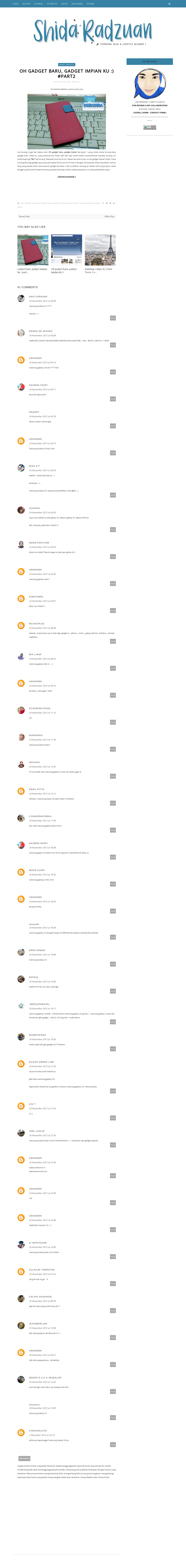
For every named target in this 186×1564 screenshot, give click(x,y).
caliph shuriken (40, 1297)
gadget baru (46, 204)
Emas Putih (36, 790)
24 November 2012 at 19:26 (42, 1040)
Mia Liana (35, 655)
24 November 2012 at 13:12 (42, 794)
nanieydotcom (39, 543)
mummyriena (37, 1036)
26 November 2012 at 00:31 (42, 1355)
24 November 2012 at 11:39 (42, 740)
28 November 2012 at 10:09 (42, 1408)
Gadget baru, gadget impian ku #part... (32, 271)
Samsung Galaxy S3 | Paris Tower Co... (98, 271)
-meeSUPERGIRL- (40, 1005)
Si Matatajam (38, 1243)
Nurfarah (36, 736)
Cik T (32, 1105)
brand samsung (66, 65)
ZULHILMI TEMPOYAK (42, 1270)
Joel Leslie (37, 1132)
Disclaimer (77, 4)
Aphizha (34, 763)
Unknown (35, 359)
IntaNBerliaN (38, 1324)
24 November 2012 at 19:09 (42, 982)
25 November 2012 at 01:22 (42, 1274)
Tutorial (38, 4)
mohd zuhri (37, 871)
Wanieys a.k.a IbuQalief (45, 1378)
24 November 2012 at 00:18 (42, 417)
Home (15, 4)
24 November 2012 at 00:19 (42, 444)
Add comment (24, 1459)
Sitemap (90, 4)
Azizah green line (41, 1063)
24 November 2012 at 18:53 (42, 902)
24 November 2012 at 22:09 (42, 1193)
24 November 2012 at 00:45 (42, 513)
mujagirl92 (36, 624)
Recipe (65, 4)
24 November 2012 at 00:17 (42, 390)
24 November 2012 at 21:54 (42, 1109)
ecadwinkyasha (40, 709)
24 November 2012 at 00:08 (42, 301)
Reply (113, 319)
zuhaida (34, 509)
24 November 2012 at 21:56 (42, 1136)
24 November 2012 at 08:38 (42, 628)
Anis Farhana (38, 297)
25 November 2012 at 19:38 (42, 1328)
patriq (33, 978)
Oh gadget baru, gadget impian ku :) (64, 271)
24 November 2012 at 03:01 (42, 601)
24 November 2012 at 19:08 (42, 955)
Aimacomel (36, 597)
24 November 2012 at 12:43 (42, 767)
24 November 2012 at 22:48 (42, 1220)
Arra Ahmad (37, 951)
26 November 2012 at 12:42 (42, 1382)
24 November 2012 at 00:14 (42, 363)
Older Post (109, 217)
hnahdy (34, 413)
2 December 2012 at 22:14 (41, 1435)
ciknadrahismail (40, 817)
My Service (52, 4)
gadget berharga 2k (62, 204)
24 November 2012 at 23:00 (42, 1247)
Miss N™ (34, 467)
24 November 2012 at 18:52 (42, 875)
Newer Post (24, 217)
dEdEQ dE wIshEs (41, 332)
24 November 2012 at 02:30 (42, 574)
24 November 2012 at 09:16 (42, 686)
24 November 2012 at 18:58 (42, 928)
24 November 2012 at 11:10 (42, 713)
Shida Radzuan (63, 83)
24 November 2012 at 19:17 (42, 1009)
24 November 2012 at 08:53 (42, 659)
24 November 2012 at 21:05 (42, 1067)
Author (26, 4)
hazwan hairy (38, 386)
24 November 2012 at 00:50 (42, 547)
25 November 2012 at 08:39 (42, 1301)
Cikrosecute (38, 1431)
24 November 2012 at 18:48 (42, 848)
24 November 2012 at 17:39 (42, 821)
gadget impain (78, 204)
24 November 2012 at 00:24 (42, 471)
